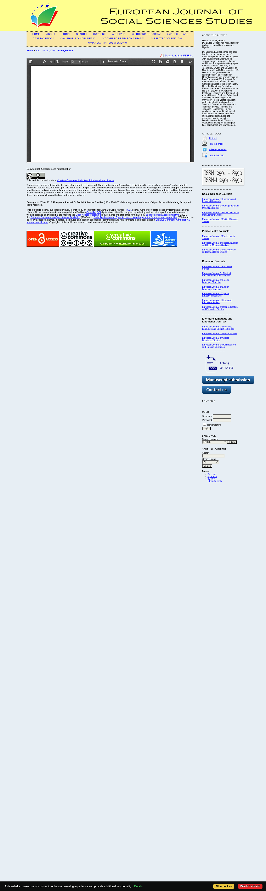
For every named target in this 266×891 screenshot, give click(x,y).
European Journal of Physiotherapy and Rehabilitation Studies (219, 251)
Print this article (216, 144)
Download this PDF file (179, 55)
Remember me (214, 425)
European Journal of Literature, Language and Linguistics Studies (218, 328)
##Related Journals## (166, 38)
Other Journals (215, 481)
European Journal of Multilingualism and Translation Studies (219, 346)
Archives (118, 34)
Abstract (212, 138)
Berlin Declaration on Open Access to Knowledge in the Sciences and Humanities (135, 217)
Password (207, 420)
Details (138, 886)
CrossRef (91, 212)
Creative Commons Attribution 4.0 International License (85, 180)
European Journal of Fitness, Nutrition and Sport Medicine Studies (220, 244)
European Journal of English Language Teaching (215, 288)
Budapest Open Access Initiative (162, 215)
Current (99, 34)
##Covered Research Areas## (123, 38)
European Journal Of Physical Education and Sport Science (216, 274)
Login (65, 34)
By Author (212, 476)
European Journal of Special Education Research (215, 294)
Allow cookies (223, 886)
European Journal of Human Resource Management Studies (220, 213)
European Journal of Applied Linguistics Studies (215, 339)
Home (36, 34)
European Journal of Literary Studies (219, 333)
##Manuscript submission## (107, 42)
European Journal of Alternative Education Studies (217, 301)
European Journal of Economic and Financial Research (219, 200)
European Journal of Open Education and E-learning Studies (220, 308)
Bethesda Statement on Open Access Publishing (55, 217)
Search (81, 34)
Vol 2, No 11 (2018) (45, 50)
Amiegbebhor (65, 50)
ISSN (129, 210)
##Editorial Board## (146, 34)
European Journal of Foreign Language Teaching (216, 281)
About (50, 34)
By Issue (212, 474)
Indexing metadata (218, 149)
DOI (99, 212)
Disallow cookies (250, 886)
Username (207, 416)
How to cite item (216, 155)
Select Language (210, 439)
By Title (211, 479)
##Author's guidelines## (77, 38)
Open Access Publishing (88, 215)
